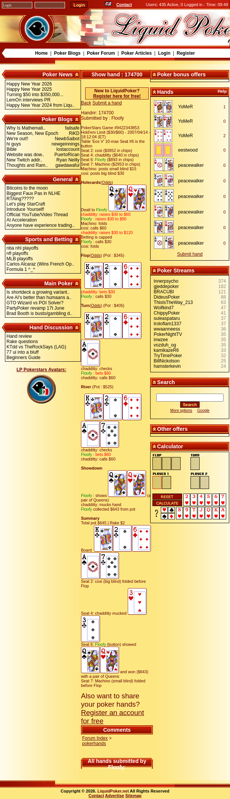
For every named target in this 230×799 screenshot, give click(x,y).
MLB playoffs (19, 258)
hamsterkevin (167, 366)
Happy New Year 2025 (29, 89)
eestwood (188, 150)
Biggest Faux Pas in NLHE (33, 193)
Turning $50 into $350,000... (34, 94)
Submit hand (190, 254)
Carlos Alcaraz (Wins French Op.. (40, 264)
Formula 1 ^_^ (20, 269)
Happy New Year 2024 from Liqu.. (40, 105)
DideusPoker (167, 297)
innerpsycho (166, 281)
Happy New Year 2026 (29, 84)
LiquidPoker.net (113, 791)
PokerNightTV (168, 334)
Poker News (58, 74)
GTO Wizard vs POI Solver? (34, 302)
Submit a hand (107, 103)
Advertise (114, 795)
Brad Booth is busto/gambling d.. (39, 313)
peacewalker (191, 165)
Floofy (116, 767)
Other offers (172, 429)
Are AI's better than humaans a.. (38, 297)
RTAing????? (20, 198)
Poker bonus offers (181, 74)
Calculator (170, 446)
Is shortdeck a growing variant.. (38, 292)
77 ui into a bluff (22, 352)
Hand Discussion (51, 327)
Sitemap (133, 795)
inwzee (161, 339)
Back (86, 103)
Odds (106, 182)
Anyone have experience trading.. (40, 225)
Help (222, 91)
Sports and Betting (49, 239)
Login (164, 53)
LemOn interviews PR (28, 100)
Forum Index (95, 738)
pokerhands (94, 743)
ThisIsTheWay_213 (173, 302)
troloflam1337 (167, 323)
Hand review (19, 336)
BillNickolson (166, 361)
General (63, 179)
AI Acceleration (21, 220)
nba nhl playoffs (22, 248)
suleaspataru (167, 318)
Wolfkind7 (163, 307)
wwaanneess (167, 329)
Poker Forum (101, 53)
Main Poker (58, 283)
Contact (124, 4)
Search (166, 382)
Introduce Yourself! (25, 209)
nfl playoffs (17, 253)
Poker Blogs (67, 53)
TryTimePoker (168, 355)
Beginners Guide (23, 357)
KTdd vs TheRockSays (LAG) (36, 347)
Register (186, 53)
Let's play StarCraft (25, 204)
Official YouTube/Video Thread (37, 214)
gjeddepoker (166, 286)
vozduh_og (165, 345)
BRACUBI (164, 291)
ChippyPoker (167, 313)
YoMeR (185, 106)
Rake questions (22, 341)
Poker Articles (136, 53)
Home (41, 53)
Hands (165, 92)
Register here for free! (117, 96)
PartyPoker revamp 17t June (35, 308)
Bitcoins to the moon (27, 188)
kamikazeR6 (166, 350)
